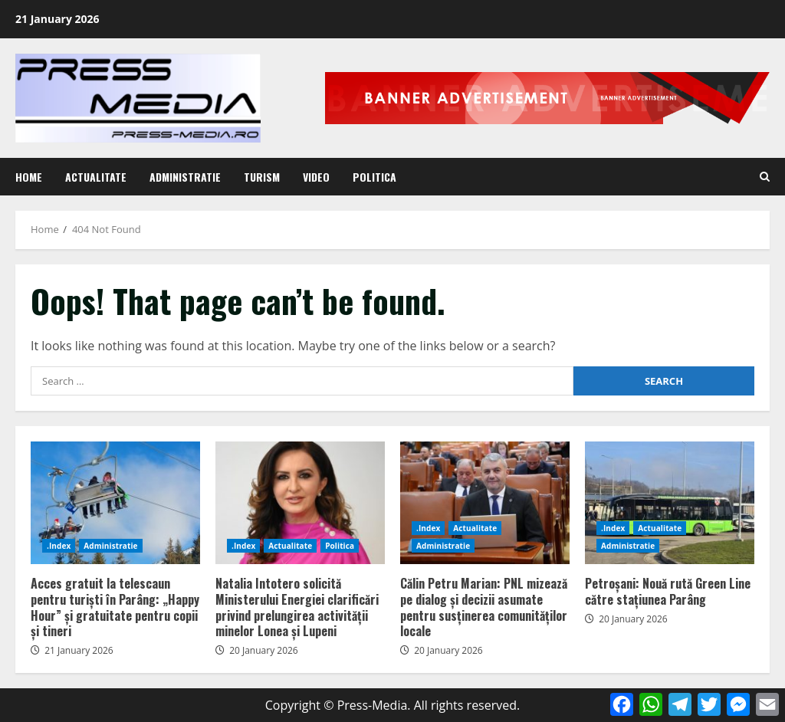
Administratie (185, 177)
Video (316, 177)
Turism (262, 177)
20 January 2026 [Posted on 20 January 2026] (263, 650)
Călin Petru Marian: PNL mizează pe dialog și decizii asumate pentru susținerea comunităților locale (485, 502)
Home (28, 177)
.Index (59, 545)
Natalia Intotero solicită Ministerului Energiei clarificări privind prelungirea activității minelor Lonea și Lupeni (300, 502)
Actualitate (95, 177)
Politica (374, 177)
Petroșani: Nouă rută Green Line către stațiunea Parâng (669, 502)
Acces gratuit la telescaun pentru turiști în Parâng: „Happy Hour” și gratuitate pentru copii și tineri (115, 502)
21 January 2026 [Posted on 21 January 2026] (78, 650)
